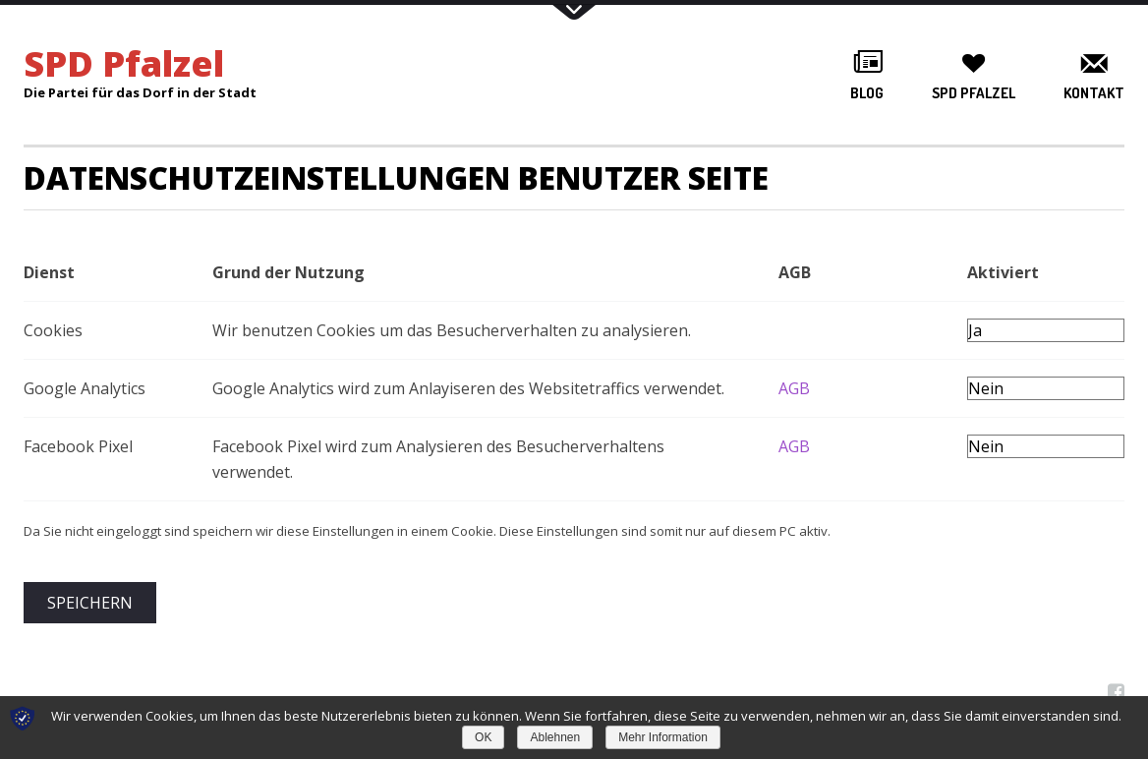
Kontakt (1093, 93)
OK (483, 737)
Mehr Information (663, 737)
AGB (794, 388)
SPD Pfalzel (973, 93)
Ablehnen (555, 737)
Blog (867, 93)
